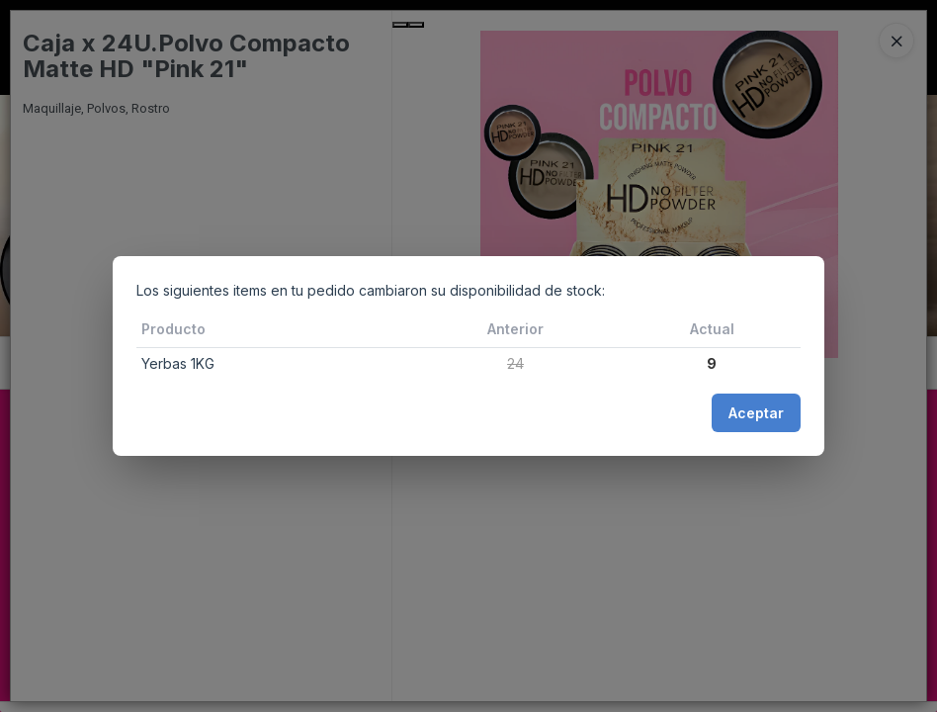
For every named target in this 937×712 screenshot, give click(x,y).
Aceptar (756, 412)
